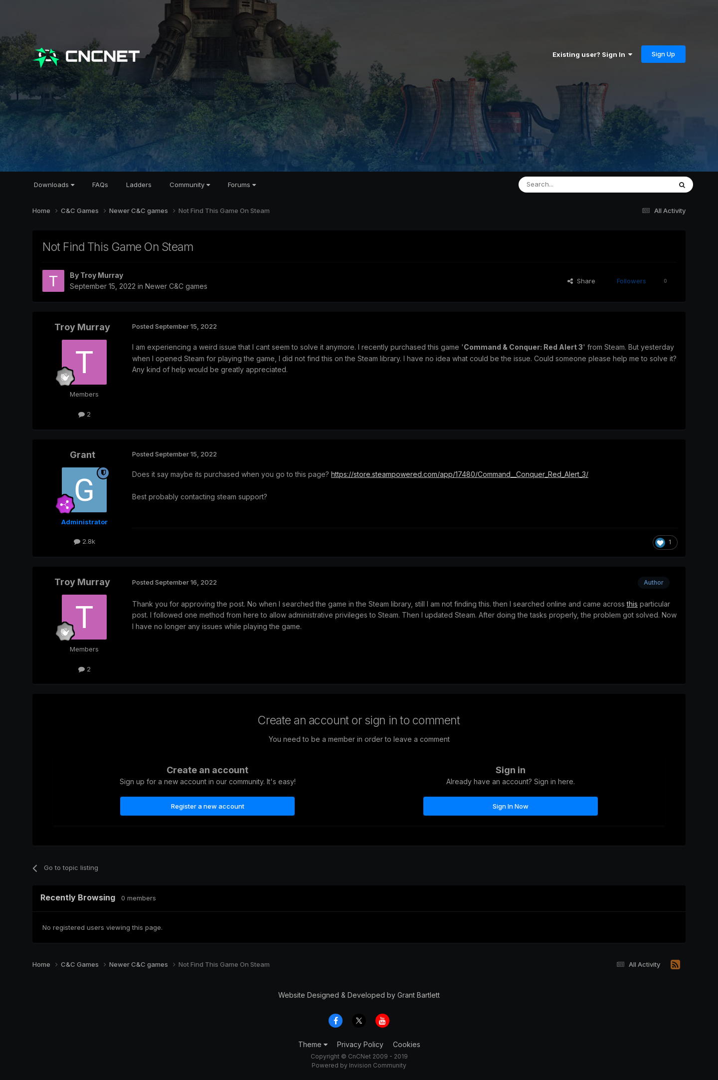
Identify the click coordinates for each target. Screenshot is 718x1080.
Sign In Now (511, 806)
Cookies (406, 1044)
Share (581, 281)
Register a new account (207, 806)
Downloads (54, 185)
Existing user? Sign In (592, 54)
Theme (313, 1044)
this (632, 604)
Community (190, 185)
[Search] (569, 185)
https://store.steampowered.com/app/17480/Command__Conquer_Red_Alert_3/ (459, 474)
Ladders (139, 185)
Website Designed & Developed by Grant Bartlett (359, 995)
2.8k (84, 541)
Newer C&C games (176, 286)
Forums (242, 185)
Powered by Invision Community (359, 1065)
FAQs (100, 185)
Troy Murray (101, 275)
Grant (82, 454)
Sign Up (663, 54)
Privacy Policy (360, 1044)
